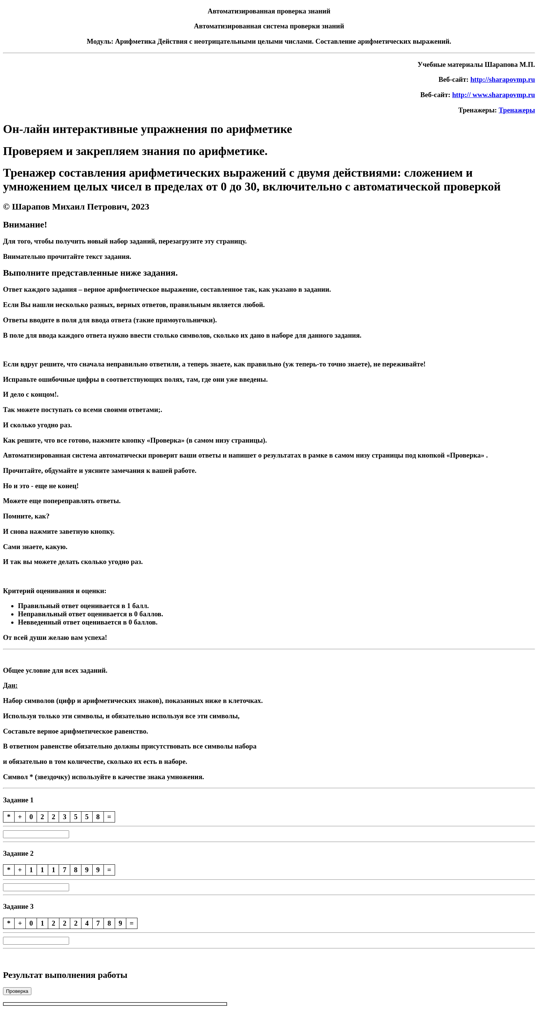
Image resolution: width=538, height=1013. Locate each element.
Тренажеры (517, 110)
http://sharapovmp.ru (502, 79)
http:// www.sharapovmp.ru (493, 95)
